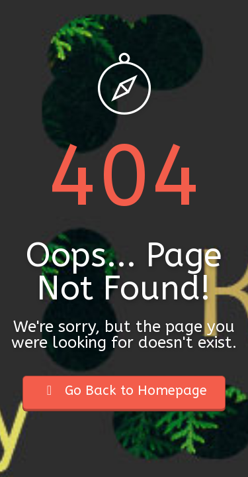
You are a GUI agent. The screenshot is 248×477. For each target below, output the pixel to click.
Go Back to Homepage (124, 390)
